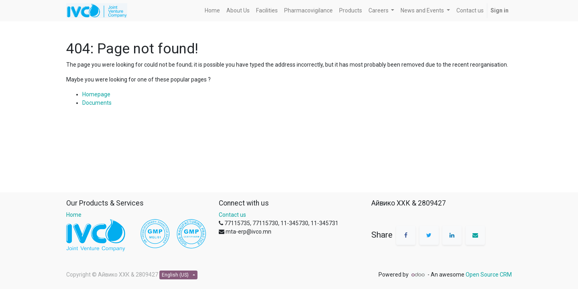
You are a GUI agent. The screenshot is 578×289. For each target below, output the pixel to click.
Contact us (232, 215)
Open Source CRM (489, 274)
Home (73, 215)
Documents (97, 103)
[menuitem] (212, 10)
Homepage (96, 94)
